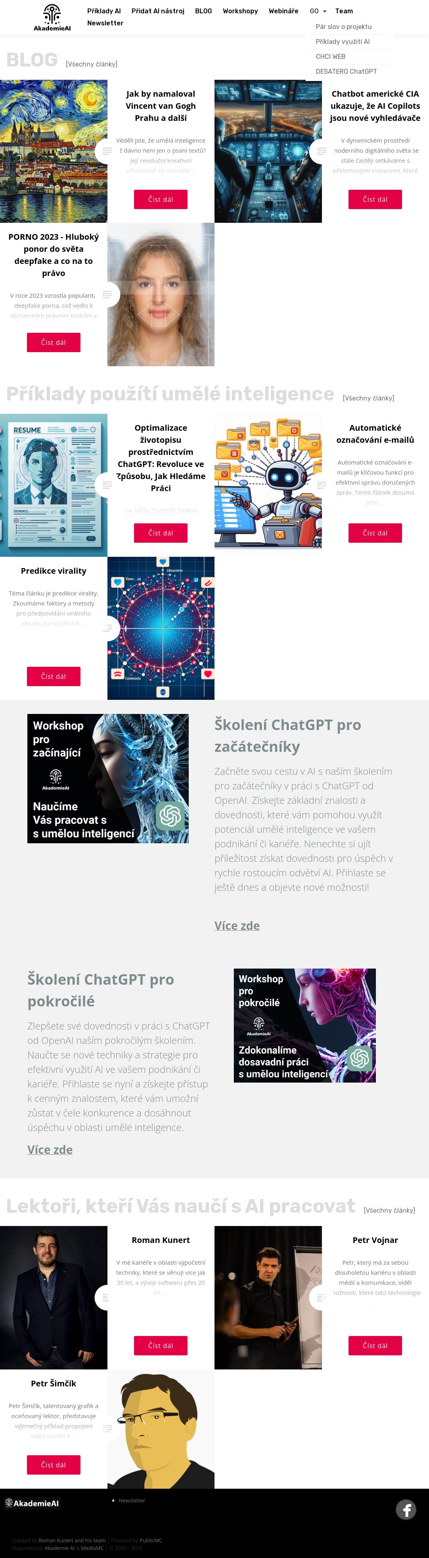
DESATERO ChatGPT (346, 71)
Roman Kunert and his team (73, 1540)
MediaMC (92, 1548)
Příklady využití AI (343, 42)
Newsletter (132, 1500)
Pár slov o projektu (344, 27)
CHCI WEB (331, 56)
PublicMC (151, 1540)
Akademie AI (59, 1548)
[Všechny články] (92, 64)
